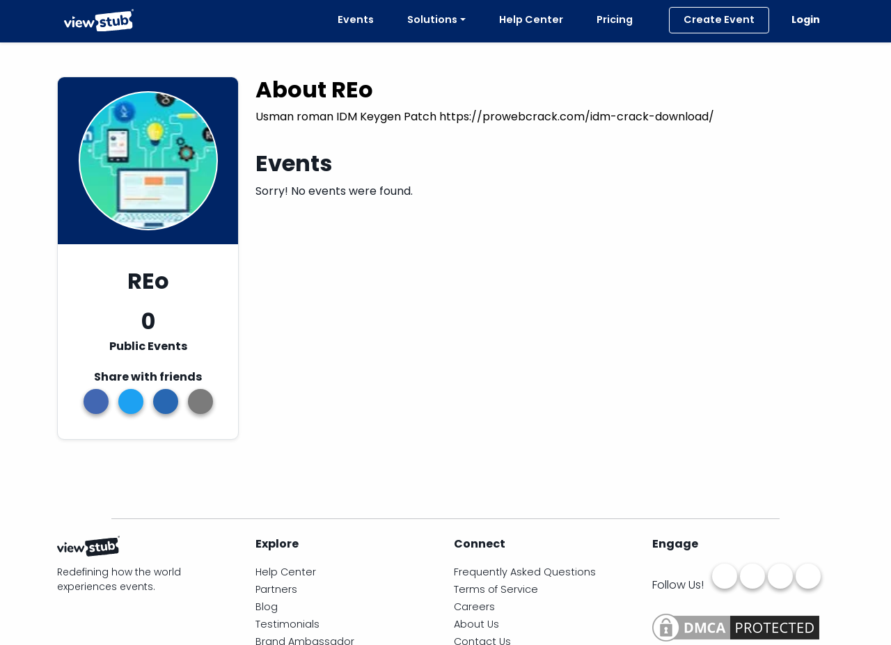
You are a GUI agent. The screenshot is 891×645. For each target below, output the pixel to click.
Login (805, 19)
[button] (200, 401)
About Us (476, 624)
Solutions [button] (432, 19)
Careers (474, 607)
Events (353, 19)
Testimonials (287, 624)
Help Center (531, 19)
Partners (276, 589)
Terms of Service (496, 589)
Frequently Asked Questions (525, 572)
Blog (266, 607)
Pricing (615, 19)
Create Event (719, 19)
